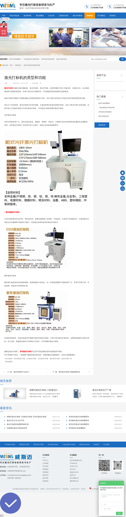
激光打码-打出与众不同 (15, 420)
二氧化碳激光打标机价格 (31, 59)
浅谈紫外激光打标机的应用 (17, 428)
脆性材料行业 (74, 481)
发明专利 (45, 475)
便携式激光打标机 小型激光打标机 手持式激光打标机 (45, 390)
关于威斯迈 (101, 15)
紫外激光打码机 (55, 358)
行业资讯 (46, 455)
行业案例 (73, 455)
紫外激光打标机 (38, 444)
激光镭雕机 (40, 15)
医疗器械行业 (74, 478)
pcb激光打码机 (32, 358)
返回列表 (101, 125)
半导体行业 (73, 463)
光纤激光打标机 (53, 444)
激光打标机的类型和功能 (32, 65)
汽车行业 (73, 469)
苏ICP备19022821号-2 (53, 489)
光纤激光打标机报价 (47, 59)
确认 (1, 515)
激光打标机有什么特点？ (22, 372)
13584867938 (74, 489)
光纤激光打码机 (43, 358)
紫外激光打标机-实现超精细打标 (69, 372)
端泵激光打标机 (84, 444)
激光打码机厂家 (66, 358)
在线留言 (96, 444)
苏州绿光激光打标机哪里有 (79, 417)
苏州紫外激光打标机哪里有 (79, 420)
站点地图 (106, 444)
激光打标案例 (77, 15)
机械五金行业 (74, 472)
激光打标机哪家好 (15, 59)
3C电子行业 (74, 466)
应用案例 (45, 472)
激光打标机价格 (61, 59)
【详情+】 (55, 396)
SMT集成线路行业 (76, 460)
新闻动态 (90, 15)
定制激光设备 (63, 15)
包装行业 (73, 475)
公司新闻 (45, 463)
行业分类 (51, 15)
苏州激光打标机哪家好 (77, 428)
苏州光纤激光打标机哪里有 (79, 424)
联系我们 (113, 15)
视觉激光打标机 (24, 444)
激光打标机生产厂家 (101, 390)
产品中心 (45, 460)
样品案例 (45, 469)
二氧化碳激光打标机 (68, 444)
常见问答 (45, 466)
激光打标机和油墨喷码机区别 (18, 424)
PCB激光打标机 (10, 444)
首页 (11, 65)
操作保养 (45, 478)
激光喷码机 (28, 15)
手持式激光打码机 (20, 358)
